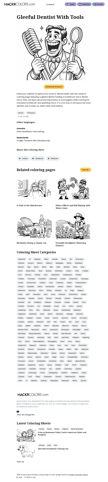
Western (44, 381)
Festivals (21, 302)
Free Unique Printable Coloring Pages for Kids (38, 475)
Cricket (69, 283)
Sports (41, 365)
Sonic (62, 361)
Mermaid (55, 326)
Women (83, 381)
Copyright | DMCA (81, 475)
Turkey (38, 377)
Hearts (50, 314)
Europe (83, 294)
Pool (66, 345)
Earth (28, 294)
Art (71, 259)
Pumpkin (52, 349)
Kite (55, 322)
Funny (71, 306)
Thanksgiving (53, 373)
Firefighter (37, 302)
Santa (82, 353)
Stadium (58, 365)
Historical (79, 314)
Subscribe (32, 369)
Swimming (68, 369)
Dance (40, 286)
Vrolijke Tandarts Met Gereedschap (33, 140)
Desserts (78, 286)
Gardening (21, 310)
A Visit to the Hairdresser (29, 205)
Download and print (54, 87)
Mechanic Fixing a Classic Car (32, 243)
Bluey (75, 267)
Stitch (74, 365)
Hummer (65, 318)
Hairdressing (66, 310)
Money (84, 326)
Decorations (50, 286)
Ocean (83, 333)
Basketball (78, 263)
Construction (31, 283)
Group (56, 310)
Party (56, 337)
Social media (41, 361)
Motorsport (65, 330)
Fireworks (58, 302)
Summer (42, 369)
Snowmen (21, 361)
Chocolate (42, 279)
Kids (48, 322)
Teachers (21, 373)
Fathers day (78, 298)
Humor (74, 318)
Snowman (84, 357)
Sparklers (21, 365)
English (71, 4)
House (47, 318)
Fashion (67, 298)
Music (86, 330)
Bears (44, 267)
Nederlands (84, 4)
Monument (35, 330)
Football (21, 306)
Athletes (21, 263)
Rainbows (85, 349)
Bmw (82, 267)
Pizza (70, 341)
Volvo (20, 381)
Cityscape (84, 279)
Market (28, 326)
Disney (49, 290)
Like (70, 322)
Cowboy (42, 283)
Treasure (21, 377)
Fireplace (48, 302)
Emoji (53, 294)
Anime (64, 259)
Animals (55, 259)
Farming (58, 298)
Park (49, 337)
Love (84, 322)
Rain (76, 349)
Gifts (30, 310)
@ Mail (71, 475)
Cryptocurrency (81, 283)
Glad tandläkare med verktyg (30, 131)
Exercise (31, 298)
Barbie (69, 263)
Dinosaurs (32, 290)
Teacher (78, 369)
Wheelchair (54, 381)
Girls (37, 310)
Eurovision (21, 298)
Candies (85, 271)
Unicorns (58, 377)
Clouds (20, 283)
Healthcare (32, 314)
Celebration (55, 275)
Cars (19, 275)
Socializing (52, 361)
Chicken (78, 275)
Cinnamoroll (73, 279)
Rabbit (69, 349)
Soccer (31, 361)
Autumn (30, 263)
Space (70, 361)
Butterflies (58, 271)
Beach (36, 267)
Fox (39, 306)
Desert (69, 286)
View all (85, 170)
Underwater (48, 377)
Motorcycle (54, 330)
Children (21, 279)
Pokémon (43, 345)
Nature (47, 333)
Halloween (77, 310)
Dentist (20, 113)
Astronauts (79, 259)
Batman (21, 267)
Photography (52, 341)
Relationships (32, 353)
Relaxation (44, 353)
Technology (32, 373)
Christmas (53, 279)
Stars (66, 365)
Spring (49, 365)
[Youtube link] (18, 411)
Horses (39, 318)
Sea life (38, 357)
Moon (44, 330)
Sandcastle (72, 353)
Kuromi (63, 322)
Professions (31, 113)
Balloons (49, 263)
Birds (58, 267)
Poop (73, 345)
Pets (19, 341)
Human (55, 318)
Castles (37, 275)
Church (63, 279)
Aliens (46, 259)
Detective (21, 290)
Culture (20, 286)
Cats (45, 275)
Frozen (56, 306)
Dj (65, 290)
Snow (62, 357)
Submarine (21, 369)
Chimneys (31, 279)
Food (83, 302)
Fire (29, 302)
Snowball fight (72, 357)
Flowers (75, 302)
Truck (30, 377)
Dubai (20, 294)
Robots (62, 353)
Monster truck (23, 330)
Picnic (62, 341)
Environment (73, 294)
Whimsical (65, 381)
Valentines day (70, 377)
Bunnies (48, 271)
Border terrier (30, 271)
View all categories (25, 414)
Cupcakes (30, 286)
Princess (31, 349)
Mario (20, 326)
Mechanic (37, 326)
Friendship (47, 306)
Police (52, 345)
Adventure (21, 259)
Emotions (62, 294)
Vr (26, 381)
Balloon (39, 263)
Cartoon (28, 275)
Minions (75, 326)
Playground (22, 345)
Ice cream (83, 318)
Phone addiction (38, 341)
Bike (51, 267)
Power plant (82, 345)
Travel (84, 373)
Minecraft (65, 326)
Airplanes (37, 259)
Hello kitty (59, 314)
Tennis (42, 373)
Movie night (76, 330)
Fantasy (49, 298)
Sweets (58, 369)
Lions (77, 322)
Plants (78, 341)
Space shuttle (80, 361)
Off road (21, 337)
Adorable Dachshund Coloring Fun (53, 449)
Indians (30, 322)
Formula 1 (31, 306)
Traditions (74, 373)
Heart (42, 314)
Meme (47, 326)
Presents (21, 349)
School (30, 357)
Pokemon (33, 345)
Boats (20, 271)
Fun (64, 306)
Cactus (68, 271)
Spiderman (31, 365)
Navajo (55, 333)
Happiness (21, 314)
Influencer (40, 322)
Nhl (76, 333)
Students (83, 365)
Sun (50, 369)
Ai (29, 259)
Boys (40, 271)
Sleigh (54, 357)
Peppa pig (86, 337)
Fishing (67, 302)
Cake (77, 271)
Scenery (21, 357)
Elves (45, 294)
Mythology (21, 333)
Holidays (30, 318)
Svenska (98, 4)
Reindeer (21, 353)
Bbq (29, 267)
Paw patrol (65, 337)
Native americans (35, 333)
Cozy (51, 283)
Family (40, 298)
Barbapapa (59, 263)
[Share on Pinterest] (53, 158)
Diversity (58, 290)
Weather (34, 381)
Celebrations (67, 275)
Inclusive (21, 322)
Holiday (20, 318)
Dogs (72, 290)
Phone (27, 341)
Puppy (61, 349)
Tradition (64, 373)
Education (37, 294)
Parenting (41, 337)
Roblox (54, 353)
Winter (75, 381)
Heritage (69, 314)
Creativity (60, 283)
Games (79, 306)
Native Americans (77, 429)
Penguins (76, 337)
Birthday (66, 267)
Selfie (46, 357)
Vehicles (82, 377)
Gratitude (46, 310)
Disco (41, 290)
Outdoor (31, 337)
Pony (59, 345)
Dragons (80, 290)
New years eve (66, 333)
